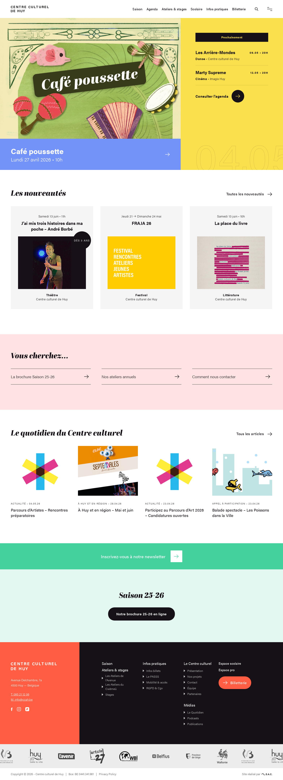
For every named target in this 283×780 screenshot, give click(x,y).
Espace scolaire (230, 663)
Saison (137, 9)
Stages (108, 694)
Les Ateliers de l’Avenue (112, 678)
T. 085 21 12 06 (20, 694)
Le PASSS (151, 676)
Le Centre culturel (198, 663)
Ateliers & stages (174, 9)
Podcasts (191, 718)
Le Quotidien (194, 712)
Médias (189, 705)
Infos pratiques (217, 9)
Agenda (152, 9)
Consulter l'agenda (219, 96)
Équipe (190, 688)
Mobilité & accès (155, 682)
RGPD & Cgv (153, 688)
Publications (193, 724)
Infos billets (151, 671)
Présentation (193, 671)
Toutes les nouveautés (249, 194)
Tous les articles (254, 433)
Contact (190, 682)
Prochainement (231, 37)
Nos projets (193, 676)
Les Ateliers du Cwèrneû (113, 686)
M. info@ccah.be (22, 699)
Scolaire (196, 9)
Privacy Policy (107, 774)
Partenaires (192, 694)
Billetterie (239, 9)
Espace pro (227, 670)
